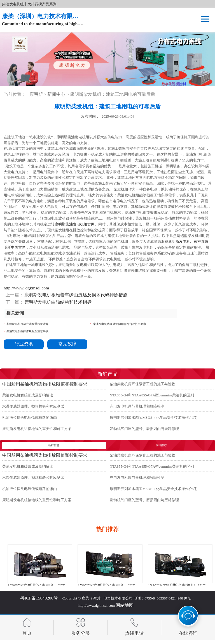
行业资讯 (24, 343)
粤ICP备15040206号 (39, 598)
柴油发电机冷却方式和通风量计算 (27, 323)
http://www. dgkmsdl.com (26, 287)
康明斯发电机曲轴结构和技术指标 (58, 302)
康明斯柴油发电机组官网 (75, 224)
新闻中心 (56, 94)
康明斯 (36, 94)
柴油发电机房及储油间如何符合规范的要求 (119, 323)
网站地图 (125, 605)
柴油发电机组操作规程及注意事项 (27, 331)
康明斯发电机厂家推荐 (186, 241)
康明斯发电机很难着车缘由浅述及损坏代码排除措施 (76, 294)
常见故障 (67, 343)
